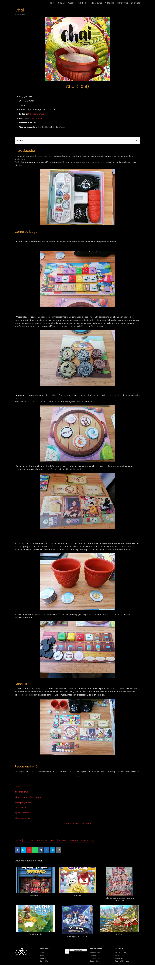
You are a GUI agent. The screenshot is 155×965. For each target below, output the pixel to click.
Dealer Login (119, 955)
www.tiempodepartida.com (77, 823)
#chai (17, 786)
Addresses (119, 958)
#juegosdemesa (23, 812)
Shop (42, 955)
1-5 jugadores (29, 841)
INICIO (51, 3)
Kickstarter (62, 841)
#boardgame (21, 791)
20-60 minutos (42, 841)
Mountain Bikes (95, 952)
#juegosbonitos (22, 818)
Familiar (53, 841)
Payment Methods (122, 961)
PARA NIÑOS (82, 3)
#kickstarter (20, 807)
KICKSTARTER (122, 3)
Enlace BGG (36, 118)
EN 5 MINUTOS (96, 3)
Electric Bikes (94, 961)
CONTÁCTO (135, 3)
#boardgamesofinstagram (28, 797)
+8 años (18, 841)
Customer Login (121, 952)
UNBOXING (109, 3)
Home (42, 952)
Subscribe (78, 950)
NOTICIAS (61, 3)
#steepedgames (23, 802)
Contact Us (44, 961)
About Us (43, 958)
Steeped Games (36, 114)
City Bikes (93, 955)
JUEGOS (71, 3)
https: (77, 776)
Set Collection (73, 841)
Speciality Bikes (95, 958)
